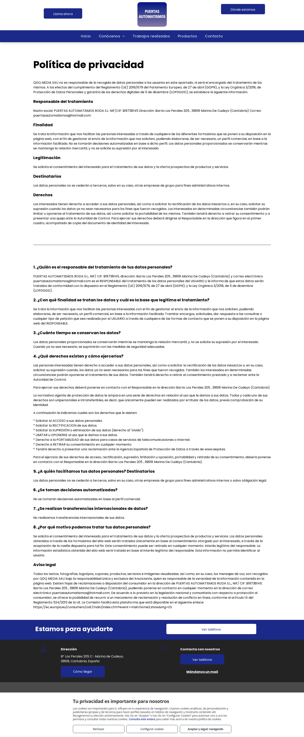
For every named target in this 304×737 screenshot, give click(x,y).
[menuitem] (86, 36)
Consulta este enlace (142, 719)
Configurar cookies (152, 729)
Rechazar (98, 729)
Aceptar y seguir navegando (205, 729)
